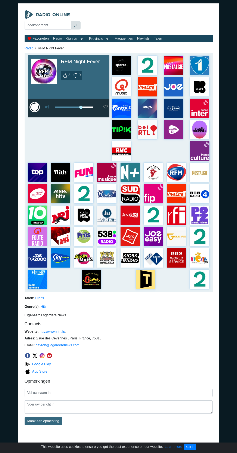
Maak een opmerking (43, 421)
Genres (71, 38)
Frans (39, 298)
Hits (44, 306)
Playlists (143, 38)
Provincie (96, 38)
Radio (57, 38)
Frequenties (124, 38)
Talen (158, 38)
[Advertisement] (147, 21)
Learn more (173, 447)
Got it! (190, 447)
